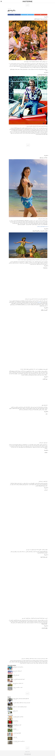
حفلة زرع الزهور (15, 710)
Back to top (27, 751)
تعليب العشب (15, 737)
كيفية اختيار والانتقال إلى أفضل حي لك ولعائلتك (19, 706)
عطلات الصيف (9, 8)
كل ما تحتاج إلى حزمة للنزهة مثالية (18, 683)
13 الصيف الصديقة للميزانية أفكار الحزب (18, 679)
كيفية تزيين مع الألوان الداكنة (17, 724)
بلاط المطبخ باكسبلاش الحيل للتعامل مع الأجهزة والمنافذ (21, 698)
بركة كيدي (39, 302)
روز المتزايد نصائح (15, 720)
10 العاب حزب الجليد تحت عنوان (17, 687)
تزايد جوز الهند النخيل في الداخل (42, 226)
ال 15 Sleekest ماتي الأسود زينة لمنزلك (19, 741)
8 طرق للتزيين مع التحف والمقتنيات (18, 716)
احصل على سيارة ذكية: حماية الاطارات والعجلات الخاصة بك (21, 702)
